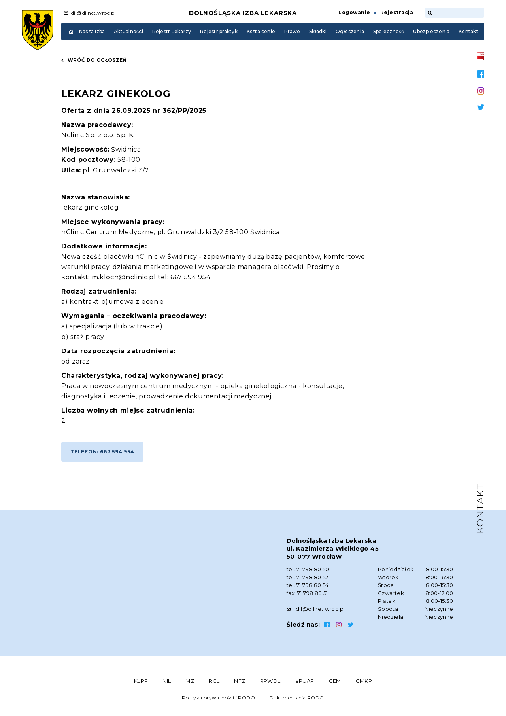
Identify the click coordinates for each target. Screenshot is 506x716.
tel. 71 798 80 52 (308, 577)
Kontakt (468, 31)
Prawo (292, 31)
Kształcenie (261, 31)
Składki (318, 31)
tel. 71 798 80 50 (308, 569)
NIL (166, 681)
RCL (214, 681)
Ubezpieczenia (431, 31)
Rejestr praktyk (219, 31)
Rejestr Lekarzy (171, 31)
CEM (335, 681)
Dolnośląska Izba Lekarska (243, 13)
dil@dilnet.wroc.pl (93, 13)
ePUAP (304, 681)
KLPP (141, 681)
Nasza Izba (92, 31)
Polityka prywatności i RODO (218, 698)
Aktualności (128, 31)
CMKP (364, 681)
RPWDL (270, 681)
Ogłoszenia (350, 31)
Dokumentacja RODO (297, 698)
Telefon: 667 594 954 (102, 452)
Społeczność (388, 31)
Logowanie (354, 12)
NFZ (239, 681)
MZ (189, 681)
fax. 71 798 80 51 (307, 593)
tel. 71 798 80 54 (308, 585)
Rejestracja (396, 12)
